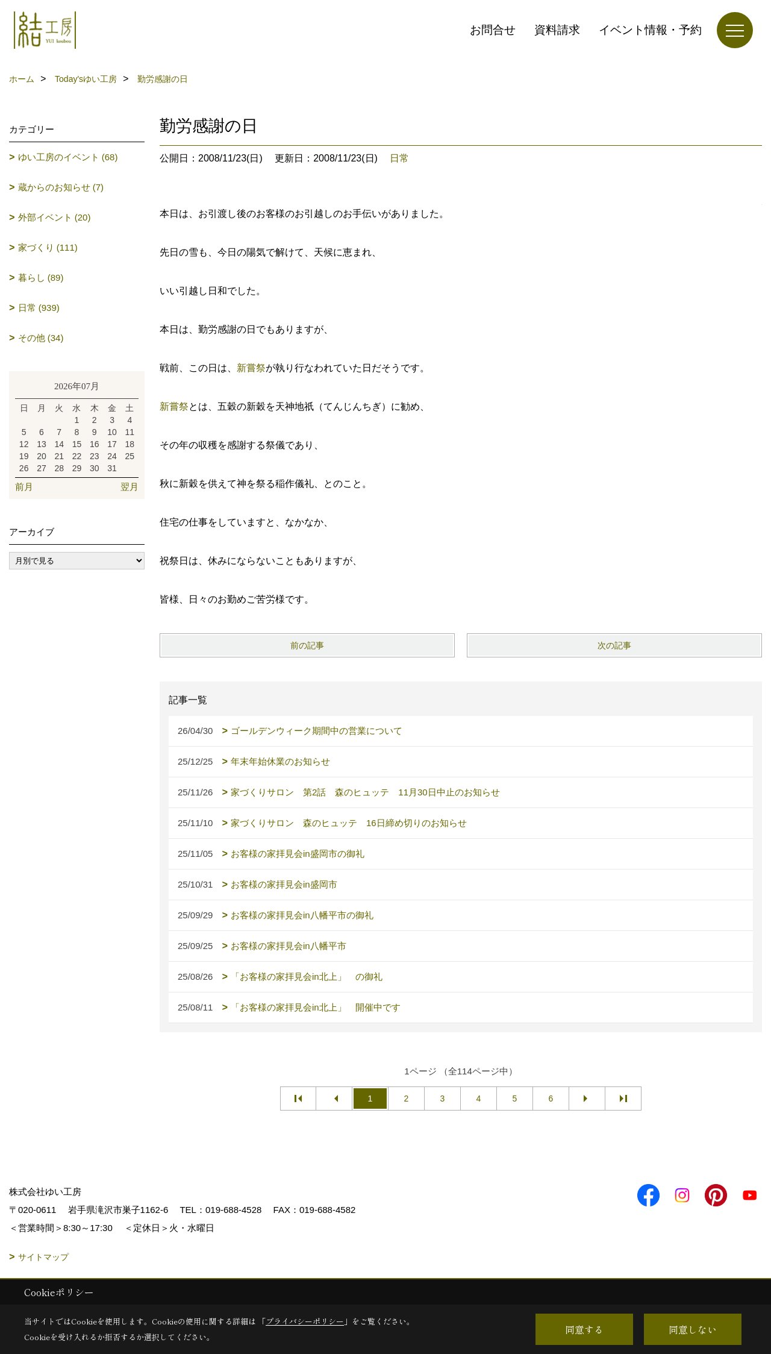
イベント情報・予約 (650, 30)
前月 (24, 486)
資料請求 (557, 30)
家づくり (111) (48, 247)
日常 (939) (39, 307)
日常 (399, 158)
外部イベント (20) (54, 217)
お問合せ (493, 30)
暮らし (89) (41, 277)
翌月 (129, 486)
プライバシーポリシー (305, 1321)
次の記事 (614, 645)
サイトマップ (43, 1257)
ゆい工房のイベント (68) (68, 157)
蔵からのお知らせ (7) (61, 187)
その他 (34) (41, 338)
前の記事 (307, 645)
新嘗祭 (251, 368)
